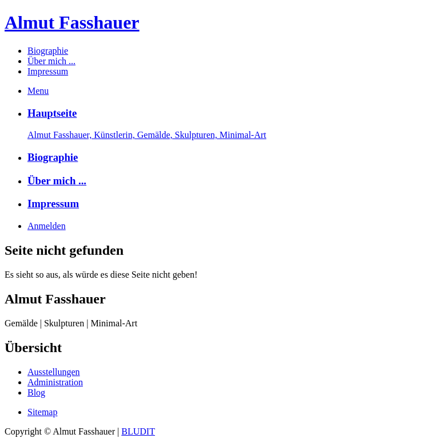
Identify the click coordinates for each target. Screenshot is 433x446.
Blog (36, 392)
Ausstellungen (53, 372)
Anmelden (46, 226)
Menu (38, 91)
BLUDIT (138, 431)
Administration (55, 382)
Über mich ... (51, 61)
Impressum (47, 71)
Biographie (47, 51)
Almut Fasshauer (72, 22)
